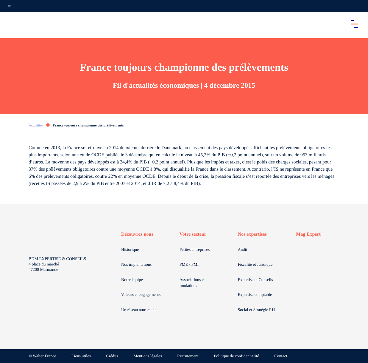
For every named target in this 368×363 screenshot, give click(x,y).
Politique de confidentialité (236, 356)
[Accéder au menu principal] (354, 24)
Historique (130, 250)
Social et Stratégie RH (256, 310)
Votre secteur (193, 234)
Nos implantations (136, 264)
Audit (242, 250)
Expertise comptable (255, 295)
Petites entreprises (195, 250)
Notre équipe (132, 280)
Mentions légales (147, 356)
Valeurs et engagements (140, 295)
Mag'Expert (308, 234)
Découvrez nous (137, 234)
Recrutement (188, 356)
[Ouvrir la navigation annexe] (9, 6)
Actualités (36, 125)
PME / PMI (189, 264)
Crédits (112, 356)
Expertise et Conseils (255, 280)
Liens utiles (81, 356)
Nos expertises (252, 234)
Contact (280, 356)
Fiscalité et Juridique (255, 264)
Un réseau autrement (138, 310)
